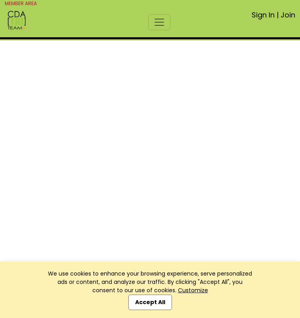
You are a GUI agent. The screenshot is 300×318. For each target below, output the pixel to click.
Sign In (263, 15)
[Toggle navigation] (159, 22)
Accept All (150, 302)
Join (288, 15)
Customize (193, 290)
